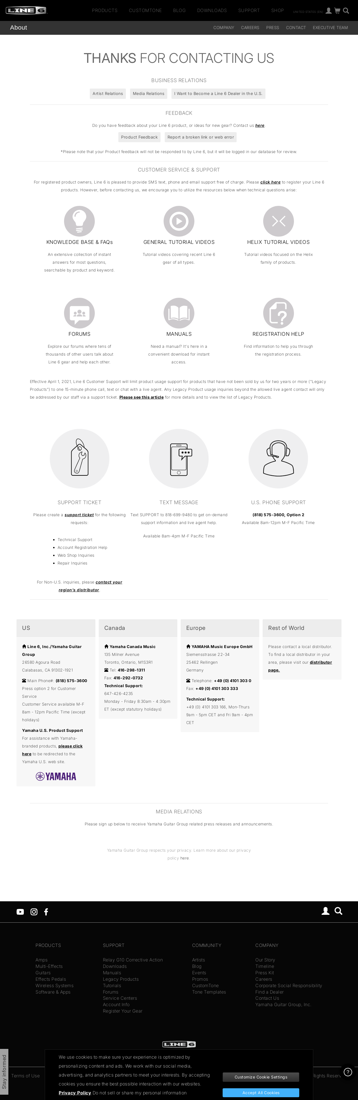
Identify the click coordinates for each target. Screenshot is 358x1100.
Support (249, 10)
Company (223, 27)
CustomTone (145, 10)
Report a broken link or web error (201, 137)
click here (270, 182)
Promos (200, 979)
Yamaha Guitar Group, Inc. (283, 1004)
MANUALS (179, 334)
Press (272, 27)
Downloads (212, 10)
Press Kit (264, 972)
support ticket (79, 514)
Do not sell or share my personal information (140, 1093)
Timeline (264, 966)
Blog (179, 10)
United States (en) (308, 11)
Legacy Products (121, 979)
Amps (42, 960)
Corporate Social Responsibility (288, 985)
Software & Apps (53, 992)
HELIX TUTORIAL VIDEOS (278, 242)
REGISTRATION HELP (278, 334)
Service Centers (120, 998)
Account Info (116, 1004)
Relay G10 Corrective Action (133, 960)
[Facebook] (46, 911)
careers (250, 27)
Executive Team (330, 27)
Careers (263, 979)
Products (104, 10)
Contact (296, 27)
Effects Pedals (51, 979)
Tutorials (112, 985)
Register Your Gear (123, 1011)
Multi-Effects (49, 966)
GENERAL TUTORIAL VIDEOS (179, 242)
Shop (277, 10)
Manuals (112, 972)
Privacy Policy (75, 1093)
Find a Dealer (269, 992)
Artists (198, 960)
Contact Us (267, 998)
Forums (111, 992)
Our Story (265, 960)
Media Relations (149, 93)
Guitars (43, 972)
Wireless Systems (55, 985)
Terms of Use (25, 1075)
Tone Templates (209, 992)
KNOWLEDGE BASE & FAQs (79, 242)
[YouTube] (20, 911)
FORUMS (79, 334)
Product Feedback (139, 137)
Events (199, 972)
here (260, 125)
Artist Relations (108, 93)
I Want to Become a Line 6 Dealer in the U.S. (218, 93)
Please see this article (141, 397)
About (18, 27)
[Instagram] (34, 911)
